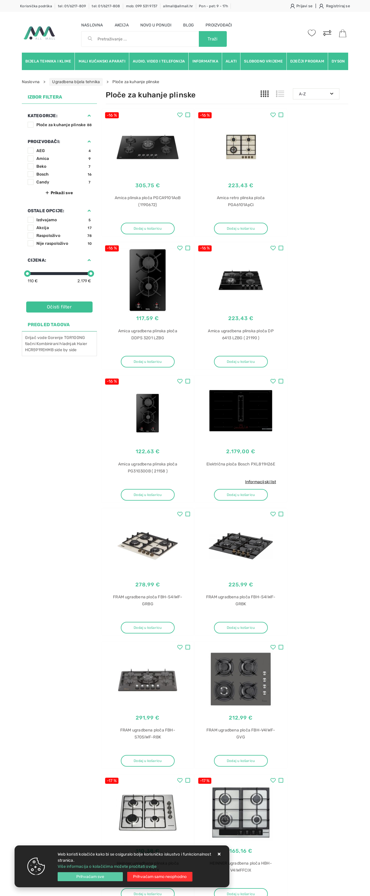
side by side (65, 349)
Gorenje (55, 337)
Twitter (266, 699)
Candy (64, 182)
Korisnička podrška (36, 6)
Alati (231, 61)
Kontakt (113, 760)
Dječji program (307, 61)
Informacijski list (325, 350)
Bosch (64, 174)
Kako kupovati (119, 768)
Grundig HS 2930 (289, 780)
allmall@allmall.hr (178, 6)
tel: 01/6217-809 (72, 6)
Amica (64, 158)
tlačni (30, 343)
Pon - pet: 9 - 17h (213, 6)
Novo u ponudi (156, 25)
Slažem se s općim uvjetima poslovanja (75, 721)
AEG (64, 150)
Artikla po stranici (303, 656)
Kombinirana (285, 811)
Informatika (205, 61)
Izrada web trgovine (331, 888)
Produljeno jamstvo (175, 768)
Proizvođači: (44, 141)
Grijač (30, 337)
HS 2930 (281, 770)
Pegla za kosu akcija (292, 801)
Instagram (297, 699)
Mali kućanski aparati (102, 61)
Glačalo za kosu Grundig (296, 760)
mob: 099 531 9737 (141, 6)
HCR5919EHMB (39, 349)
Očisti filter (59, 307)
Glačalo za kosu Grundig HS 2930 (304, 750)
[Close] (90, 876)
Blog (188, 25)
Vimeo (326, 699)
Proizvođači (219, 25)
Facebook (237, 699)
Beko (64, 166)
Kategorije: (42, 115)
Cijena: (37, 260)
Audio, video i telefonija (159, 61)
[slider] (27, 273)
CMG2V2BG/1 (286, 841)
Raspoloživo (64, 235)
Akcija (122, 25)
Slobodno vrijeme (263, 61)
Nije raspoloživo (64, 243)
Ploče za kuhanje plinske (64, 124)
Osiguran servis (120, 803)
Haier (82, 343)
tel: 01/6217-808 (106, 6)
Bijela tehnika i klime (48, 61)
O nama (164, 751)
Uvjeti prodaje (119, 751)
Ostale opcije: (46, 210)
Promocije (166, 786)
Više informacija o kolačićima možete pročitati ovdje (107, 866)
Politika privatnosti (174, 760)
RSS (280, 712)
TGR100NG (74, 337)
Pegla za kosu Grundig (294, 790)
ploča (278, 821)
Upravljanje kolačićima (127, 812)
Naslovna (92, 25)
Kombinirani (47, 343)
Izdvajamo (64, 219)
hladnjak (67, 343)
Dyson (338, 61)
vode (42, 337)
